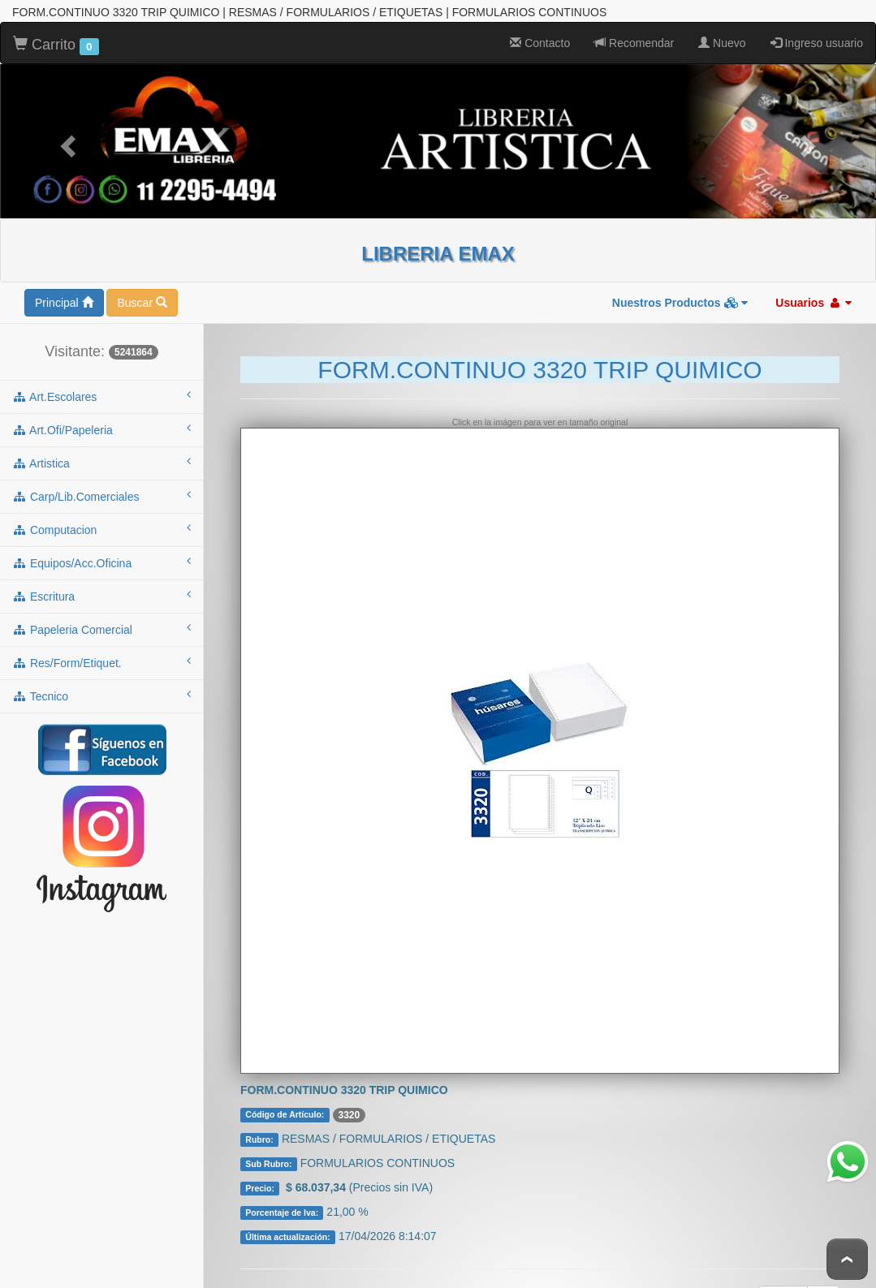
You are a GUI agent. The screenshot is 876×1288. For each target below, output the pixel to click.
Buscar (141, 296)
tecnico (101, 689)
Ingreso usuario (816, 36)
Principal (64, 296)
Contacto (540, 36)
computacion (101, 522)
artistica (101, 456)
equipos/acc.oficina (101, 556)
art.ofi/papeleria (101, 423)
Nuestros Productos (680, 296)
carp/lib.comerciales (101, 489)
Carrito (56, 39)
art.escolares (101, 389)
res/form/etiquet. (101, 655)
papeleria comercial (101, 622)
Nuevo (721, 36)
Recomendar (634, 36)
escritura (101, 589)
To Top (847, 1259)
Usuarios (813, 296)
